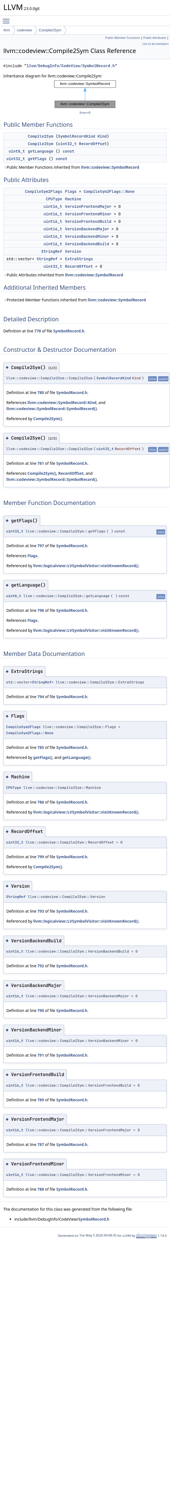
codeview (24, 30)
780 (40, 392)
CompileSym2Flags (43, 191)
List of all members (155, 44)
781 (40, 463)
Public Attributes (154, 38)
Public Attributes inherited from (63, 274)
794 (40, 696)
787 (40, 1144)
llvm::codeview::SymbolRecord (110, 167)
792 (40, 965)
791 (40, 1055)
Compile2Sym (50, 30)
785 (40, 747)
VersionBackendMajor (87, 228)
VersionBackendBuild (87, 243)
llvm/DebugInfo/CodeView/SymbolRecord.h (71, 66)
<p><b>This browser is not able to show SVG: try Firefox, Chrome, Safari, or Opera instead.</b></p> (85, 94)
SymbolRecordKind (76, 136)
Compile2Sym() (47, 418)
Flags (71, 191)
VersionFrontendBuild (88, 221)
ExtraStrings (79, 258)
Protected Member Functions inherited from (74, 299)
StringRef (51, 251)
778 (37, 331)
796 (40, 610)
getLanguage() (76, 757)
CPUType (54, 198)
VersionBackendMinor (87, 236)
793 (40, 911)
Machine (73, 198)
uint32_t (67, 143)
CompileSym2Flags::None (109, 191)
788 (40, 1189)
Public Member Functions (122, 38)
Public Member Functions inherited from (71, 167)
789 (40, 1099)
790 (40, 1010)
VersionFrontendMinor (88, 213)
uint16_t (52, 206)
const (68, 151)
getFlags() (42, 757)
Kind (102, 136)
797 (40, 545)
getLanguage (40, 151)
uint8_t (17, 151)
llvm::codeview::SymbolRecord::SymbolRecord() (51, 408)
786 (40, 802)
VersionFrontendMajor (88, 206)
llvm (7, 30)
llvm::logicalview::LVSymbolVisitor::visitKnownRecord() (85, 565)
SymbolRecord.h (68, 331)
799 (40, 856)
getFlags (37, 158)
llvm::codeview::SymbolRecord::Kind (61, 402)
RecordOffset (93, 143)
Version (73, 251)
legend (85, 112)
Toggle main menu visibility (7, 18)
